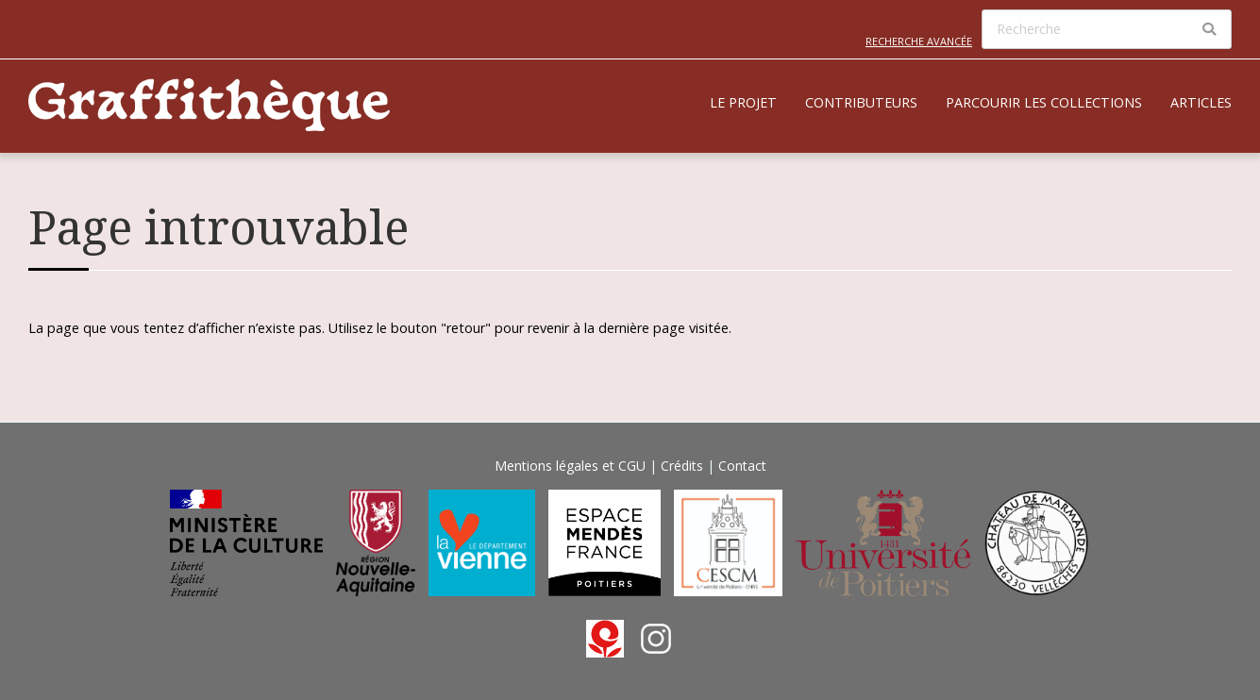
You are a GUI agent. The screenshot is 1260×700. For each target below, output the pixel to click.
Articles (1201, 102)
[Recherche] (1107, 29)
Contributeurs (861, 102)
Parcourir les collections (1044, 102)
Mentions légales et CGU (570, 466)
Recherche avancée (918, 41)
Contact (742, 466)
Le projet (743, 102)
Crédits (682, 466)
